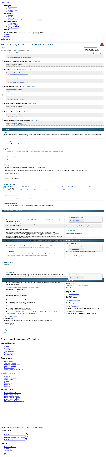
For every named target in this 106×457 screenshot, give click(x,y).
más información (21, 52)
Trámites (10, 11)
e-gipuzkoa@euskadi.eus (74, 300)
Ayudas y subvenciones (7, 39)
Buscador (10, 16)
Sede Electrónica (13, 28)
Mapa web (11, 18)
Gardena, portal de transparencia (13, 369)
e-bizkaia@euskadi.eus (74, 306)
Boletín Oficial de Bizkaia (11, 396)
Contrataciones (8, 379)
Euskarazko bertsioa (10, 447)
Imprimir (96, 53)
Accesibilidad (12, 23)
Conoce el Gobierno (10, 363)
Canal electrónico (75, 220)
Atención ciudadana (10, 366)
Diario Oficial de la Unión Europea (14, 401)
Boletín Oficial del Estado (11, 399)
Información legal (13, 24)
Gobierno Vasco (12, 10)
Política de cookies (13, 26)
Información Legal (9, 353)
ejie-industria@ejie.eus (12, 316)
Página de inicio (12, 7)
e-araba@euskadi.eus (74, 294)
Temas (10, 8)
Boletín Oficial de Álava (11, 394)
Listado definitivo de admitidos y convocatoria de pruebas (19, 65)
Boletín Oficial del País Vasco (12, 393)
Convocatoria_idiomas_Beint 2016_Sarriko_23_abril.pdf (19, 74)
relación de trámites (71, 230)
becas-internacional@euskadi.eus (76, 311)
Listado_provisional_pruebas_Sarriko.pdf (16, 82)
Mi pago (6, 381)
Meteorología (8, 383)
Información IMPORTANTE (90, 47)
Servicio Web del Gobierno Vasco (34, 427)
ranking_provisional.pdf (14, 116)
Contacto (10, 15)
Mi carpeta (7, 36)
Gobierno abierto (9, 368)
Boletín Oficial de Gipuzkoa (12, 397)
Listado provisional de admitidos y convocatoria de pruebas (19, 57)
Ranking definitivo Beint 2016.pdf (15, 124)
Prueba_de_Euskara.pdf (14, 99)
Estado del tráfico (9, 384)
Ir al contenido (5, 2)
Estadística (7, 386)
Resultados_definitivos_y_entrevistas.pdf (16, 107)
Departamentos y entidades (12, 364)
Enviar (102, 53)
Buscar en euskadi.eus (14, 19)
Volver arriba (8, 450)
